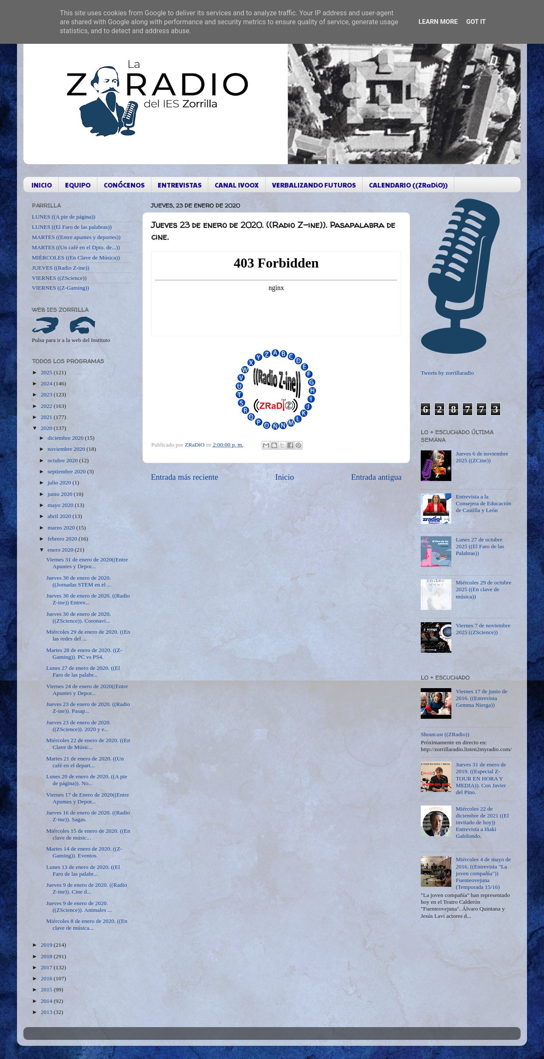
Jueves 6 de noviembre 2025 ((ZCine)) (482, 457)
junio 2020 (61, 494)
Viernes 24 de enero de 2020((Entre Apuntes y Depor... (87, 689)
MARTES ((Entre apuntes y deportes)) (76, 237)
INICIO (41, 184)
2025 (47, 372)
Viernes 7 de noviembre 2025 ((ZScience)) (483, 628)
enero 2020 (61, 550)
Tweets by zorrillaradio (447, 373)
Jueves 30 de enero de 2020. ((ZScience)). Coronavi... (78, 617)
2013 (47, 1012)
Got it (476, 22)
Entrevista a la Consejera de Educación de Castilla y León (483, 503)
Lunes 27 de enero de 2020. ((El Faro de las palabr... (83, 671)
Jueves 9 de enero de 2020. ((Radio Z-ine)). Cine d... (86, 888)
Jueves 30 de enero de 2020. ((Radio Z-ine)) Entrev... (88, 599)
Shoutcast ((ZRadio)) (445, 734)
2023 (47, 394)
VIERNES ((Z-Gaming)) (60, 288)
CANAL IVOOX (237, 184)
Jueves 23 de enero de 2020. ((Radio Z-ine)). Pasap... (88, 707)
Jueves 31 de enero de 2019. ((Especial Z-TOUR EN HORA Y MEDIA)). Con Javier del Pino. (481, 778)
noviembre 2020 (67, 449)
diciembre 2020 (66, 438)
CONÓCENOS (124, 184)
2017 (47, 967)
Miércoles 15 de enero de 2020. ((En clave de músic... (88, 834)
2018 (47, 956)
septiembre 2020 (67, 471)
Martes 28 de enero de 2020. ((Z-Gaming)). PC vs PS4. (84, 653)
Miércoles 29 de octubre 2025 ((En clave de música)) (483, 589)
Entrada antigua (376, 477)
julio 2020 (60, 482)
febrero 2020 (63, 538)
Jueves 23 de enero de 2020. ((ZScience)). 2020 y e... (78, 725)
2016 (47, 978)
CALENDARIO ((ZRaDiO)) (408, 184)
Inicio (284, 477)
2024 (47, 383)
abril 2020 (60, 516)
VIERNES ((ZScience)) (59, 278)
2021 (47, 417)
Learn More (438, 22)
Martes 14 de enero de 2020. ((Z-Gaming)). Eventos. (84, 852)
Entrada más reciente (184, 477)
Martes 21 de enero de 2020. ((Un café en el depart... (85, 762)
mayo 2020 (61, 505)
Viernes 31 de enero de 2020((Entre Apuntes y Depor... (87, 562)
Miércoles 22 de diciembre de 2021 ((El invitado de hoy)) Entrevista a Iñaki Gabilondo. (482, 823)
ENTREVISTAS (179, 184)
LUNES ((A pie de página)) (63, 217)
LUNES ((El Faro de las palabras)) (72, 227)
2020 (47, 428)
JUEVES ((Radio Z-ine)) (60, 268)
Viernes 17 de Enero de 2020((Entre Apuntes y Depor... (87, 798)
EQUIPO (78, 184)
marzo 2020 (62, 527)
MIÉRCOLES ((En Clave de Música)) (76, 257)
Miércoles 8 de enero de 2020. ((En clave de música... (87, 924)
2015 (47, 989)
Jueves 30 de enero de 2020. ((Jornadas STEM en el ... (78, 581)
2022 (47, 406)
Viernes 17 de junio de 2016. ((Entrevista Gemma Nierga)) (481, 698)
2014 (47, 1001)
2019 (47, 945)
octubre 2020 (63, 460)
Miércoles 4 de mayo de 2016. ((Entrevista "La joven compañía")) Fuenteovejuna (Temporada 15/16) (483, 873)
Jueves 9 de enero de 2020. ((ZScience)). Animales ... (79, 906)
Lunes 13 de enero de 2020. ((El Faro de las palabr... (83, 870)
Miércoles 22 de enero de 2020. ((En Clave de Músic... (88, 743)
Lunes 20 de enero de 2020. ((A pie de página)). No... (86, 779)
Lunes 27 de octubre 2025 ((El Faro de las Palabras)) (480, 546)
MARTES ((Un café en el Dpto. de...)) (76, 247)
